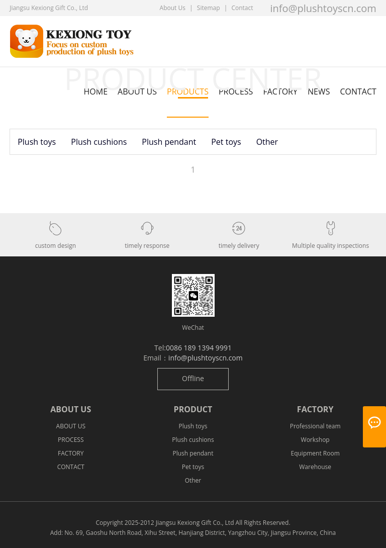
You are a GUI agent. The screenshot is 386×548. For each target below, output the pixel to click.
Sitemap (208, 8)
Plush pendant (169, 143)
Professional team (315, 426)
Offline (193, 378)
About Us (172, 8)
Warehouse (315, 467)
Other (267, 143)
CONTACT (70, 467)
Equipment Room (315, 453)
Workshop (315, 439)
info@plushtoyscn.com (323, 8)
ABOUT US (70, 426)
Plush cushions (99, 143)
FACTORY (70, 453)
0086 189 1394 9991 (199, 347)
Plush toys (37, 143)
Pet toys (226, 143)
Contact (242, 8)
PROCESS (70, 439)
